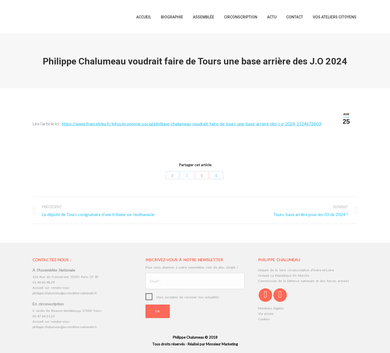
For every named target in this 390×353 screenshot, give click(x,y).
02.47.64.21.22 (43, 316)
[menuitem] (143, 17)
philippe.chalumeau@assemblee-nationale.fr (64, 293)
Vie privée (266, 314)
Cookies (264, 319)
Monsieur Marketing (222, 344)
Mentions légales (271, 308)
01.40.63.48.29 (43, 282)
